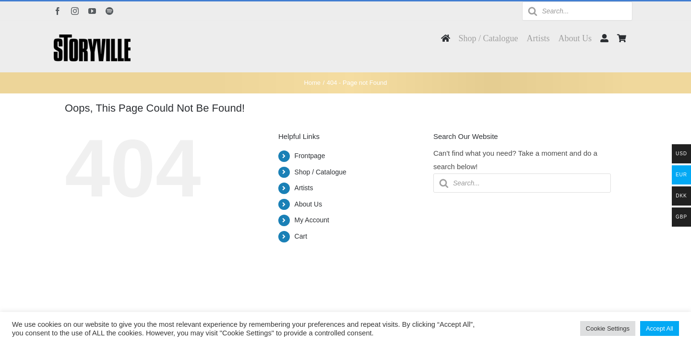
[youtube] (92, 11)
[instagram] (75, 11)
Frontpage (310, 156)
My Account (312, 220)
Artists (304, 188)
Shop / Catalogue (320, 172)
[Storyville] (92, 38)
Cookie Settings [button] (608, 328)
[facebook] (57, 11)
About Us (308, 204)
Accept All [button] (659, 328)
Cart (301, 236)
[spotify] (109, 11)
